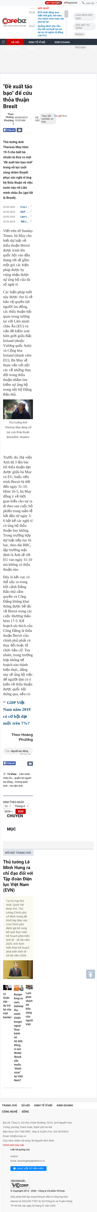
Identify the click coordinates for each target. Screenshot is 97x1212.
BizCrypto (81, 47)
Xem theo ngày (13, 802)
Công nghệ (9, 1111)
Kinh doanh (65, 1105)
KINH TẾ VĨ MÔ (37, 42)
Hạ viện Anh (16, 785)
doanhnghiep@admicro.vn (31, 1161)
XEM (20, 811)
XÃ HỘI (15, 42)
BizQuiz (79, 34)
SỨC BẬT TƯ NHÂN (82, 26)
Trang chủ (9, 1105)
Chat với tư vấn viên (28, 1169)
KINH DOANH (62, 42)
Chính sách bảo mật (13, 1145)
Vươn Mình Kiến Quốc (84, 17)
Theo (18, 751)
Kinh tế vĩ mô (43, 1105)
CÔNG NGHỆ (12, 48)
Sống (25, 1111)
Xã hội (37, 119)
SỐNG (31, 48)
